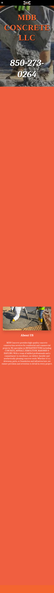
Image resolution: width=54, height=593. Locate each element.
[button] (2, 2)
